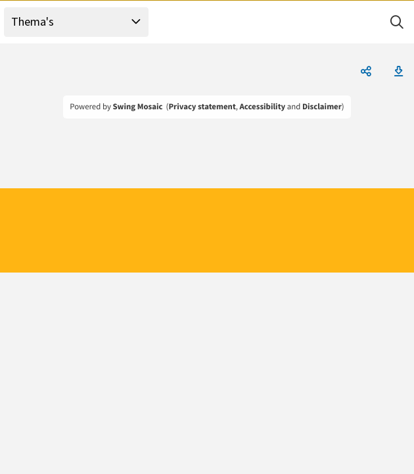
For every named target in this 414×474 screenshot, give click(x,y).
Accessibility (263, 106)
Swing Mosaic (137, 106)
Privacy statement (201, 106)
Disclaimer (322, 106)
